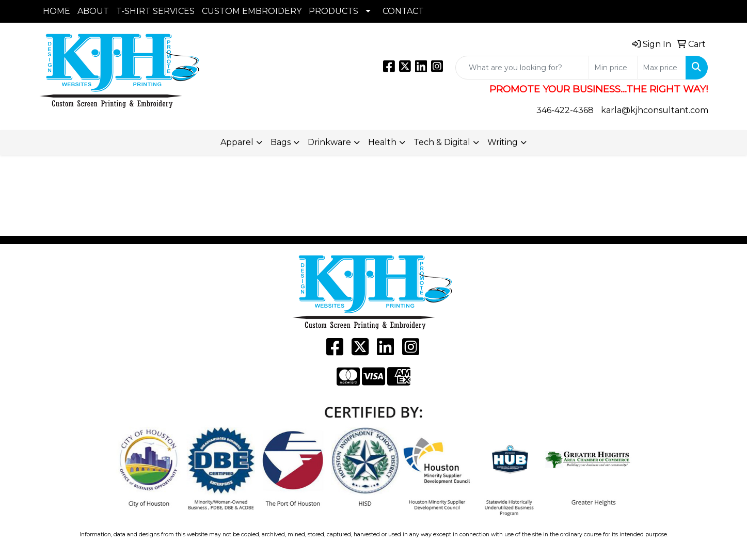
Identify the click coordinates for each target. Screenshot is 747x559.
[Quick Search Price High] (661, 67)
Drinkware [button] (329, 142)
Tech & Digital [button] (442, 142)
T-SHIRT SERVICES (155, 11)
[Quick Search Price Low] (613, 67)
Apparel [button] (236, 142)
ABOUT (93, 11)
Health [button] (382, 142)
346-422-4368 (565, 110)
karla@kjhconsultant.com (654, 110)
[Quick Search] (522, 67)
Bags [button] (281, 142)
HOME (56, 11)
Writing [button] (502, 142)
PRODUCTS (333, 11)
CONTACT (403, 11)
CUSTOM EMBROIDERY (251, 11)
